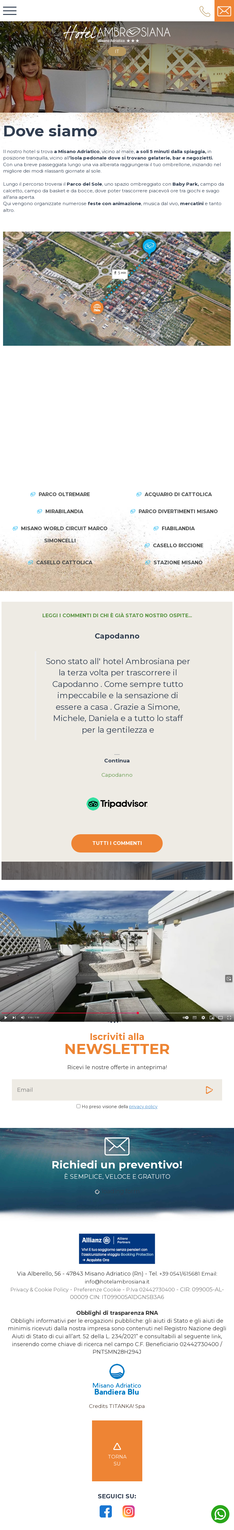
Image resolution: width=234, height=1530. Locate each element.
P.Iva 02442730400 (155, 1290)
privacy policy (143, 1107)
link (216, 1337)
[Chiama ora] (179, 1275)
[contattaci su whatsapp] (220, 1516)
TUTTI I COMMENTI (117, 844)
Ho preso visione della (120, 1107)
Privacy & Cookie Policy (36, 1290)
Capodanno (117, 636)
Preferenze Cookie (98, 1290)
